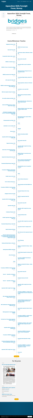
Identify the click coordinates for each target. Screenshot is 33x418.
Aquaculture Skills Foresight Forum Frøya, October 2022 (8, 200)
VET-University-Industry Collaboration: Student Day (25, 53)
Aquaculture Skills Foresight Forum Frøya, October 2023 (8, 137)
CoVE (21, 1)
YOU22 (14, 261)
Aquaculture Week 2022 (11, 205)
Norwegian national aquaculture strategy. (24, 338)
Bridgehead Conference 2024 (10, 44)
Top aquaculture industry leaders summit (9, 56)
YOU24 (19, 123)
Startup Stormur (12, 131)
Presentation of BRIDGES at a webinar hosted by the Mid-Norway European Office (25, 316)
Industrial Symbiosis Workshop (10, 229)
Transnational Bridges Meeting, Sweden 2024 (25, 77)
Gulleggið (19, 128)
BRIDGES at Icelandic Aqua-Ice (10, 61)
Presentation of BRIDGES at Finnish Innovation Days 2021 (8, 268)
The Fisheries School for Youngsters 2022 (24, 226)
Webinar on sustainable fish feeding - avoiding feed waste (25, 265)
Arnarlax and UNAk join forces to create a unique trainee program (8, 105)
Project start (20, 352)
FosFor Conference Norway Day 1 (10, 181)
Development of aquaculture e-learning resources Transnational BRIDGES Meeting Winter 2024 (8, 113)
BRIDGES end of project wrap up (23, 47)
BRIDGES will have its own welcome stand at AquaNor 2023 (24, 154)
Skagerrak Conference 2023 (11, 143)
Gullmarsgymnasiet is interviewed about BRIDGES (9, 312)
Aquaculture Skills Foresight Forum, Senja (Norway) (24, 209)
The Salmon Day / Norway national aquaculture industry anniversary (8, 320)
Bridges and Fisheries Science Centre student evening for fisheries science (25, 109)
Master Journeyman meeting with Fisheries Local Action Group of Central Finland (24, 160)
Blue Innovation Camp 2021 (22, 271)
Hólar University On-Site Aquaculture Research (25, 232)
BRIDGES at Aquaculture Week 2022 (23, 196)
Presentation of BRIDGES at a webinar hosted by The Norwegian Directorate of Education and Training (25, 292)
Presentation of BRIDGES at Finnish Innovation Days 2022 (8, 188)
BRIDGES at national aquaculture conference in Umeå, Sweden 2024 (8, 86)
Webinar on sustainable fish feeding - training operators (25, 246)
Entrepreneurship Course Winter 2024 (9, 120)
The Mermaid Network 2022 (22, 214)
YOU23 (19, 173)
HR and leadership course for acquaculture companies (24, 167)
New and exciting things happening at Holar (8, 364)
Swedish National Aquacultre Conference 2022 (25, 252)
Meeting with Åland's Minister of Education (8, 243)
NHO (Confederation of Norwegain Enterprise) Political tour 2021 (8, 305)
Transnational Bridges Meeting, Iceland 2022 (8, 223)
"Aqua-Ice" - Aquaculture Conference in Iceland (9, 275)
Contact (30, 1)
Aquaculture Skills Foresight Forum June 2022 (25, 221)
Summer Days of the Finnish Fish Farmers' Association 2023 (8, 150)
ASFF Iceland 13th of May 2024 (10, 80)
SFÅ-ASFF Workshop (12, 255)
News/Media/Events (24, 1)
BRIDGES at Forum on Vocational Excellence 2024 (8, 68)
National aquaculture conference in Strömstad (25, 82)
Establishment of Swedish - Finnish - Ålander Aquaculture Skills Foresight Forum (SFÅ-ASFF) (25, 323)
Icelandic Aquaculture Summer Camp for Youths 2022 (9, 218)
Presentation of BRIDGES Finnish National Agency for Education (24, 258)
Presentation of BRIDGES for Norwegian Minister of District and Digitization (24, 332)
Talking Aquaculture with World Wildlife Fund (25, 184)
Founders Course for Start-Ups (10, 176)
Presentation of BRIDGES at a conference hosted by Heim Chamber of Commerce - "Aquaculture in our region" (24, 345)
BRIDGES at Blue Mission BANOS (23, 134)
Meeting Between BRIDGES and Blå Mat (9, 249)
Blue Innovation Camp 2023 (22, 140)
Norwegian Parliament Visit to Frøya (23, 190)
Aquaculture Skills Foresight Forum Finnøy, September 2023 (24, 146)
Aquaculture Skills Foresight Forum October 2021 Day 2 (24, 285)
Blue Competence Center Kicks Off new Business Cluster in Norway (9, 297)
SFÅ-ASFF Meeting (21, 240)
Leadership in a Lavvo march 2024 (23, 89)
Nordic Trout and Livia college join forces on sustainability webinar (25, 71)
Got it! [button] (29, 416)
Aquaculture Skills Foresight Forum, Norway (8, 349)
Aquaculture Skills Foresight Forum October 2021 (8, 288)
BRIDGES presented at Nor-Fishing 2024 (9, 74)
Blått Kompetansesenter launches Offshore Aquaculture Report (24, 117)
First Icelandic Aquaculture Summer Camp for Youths (25, 309)
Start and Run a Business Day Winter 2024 (8, 98)
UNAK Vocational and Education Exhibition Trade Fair (24, 95)
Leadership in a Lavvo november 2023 (9, 125)
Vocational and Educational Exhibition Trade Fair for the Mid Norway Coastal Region (8, 342)
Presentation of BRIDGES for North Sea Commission (9, 335)
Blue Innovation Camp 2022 (22, 202)
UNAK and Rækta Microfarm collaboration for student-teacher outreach (25, 101)
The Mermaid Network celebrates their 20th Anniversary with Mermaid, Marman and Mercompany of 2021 (24, 301)
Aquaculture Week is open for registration (24, 64)
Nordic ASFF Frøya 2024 (11, 49)
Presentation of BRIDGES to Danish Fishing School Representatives (8, 170)
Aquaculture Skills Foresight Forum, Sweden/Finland (9, 328)
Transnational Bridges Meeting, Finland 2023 (8, 163)
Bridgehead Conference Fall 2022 (10, 193)
